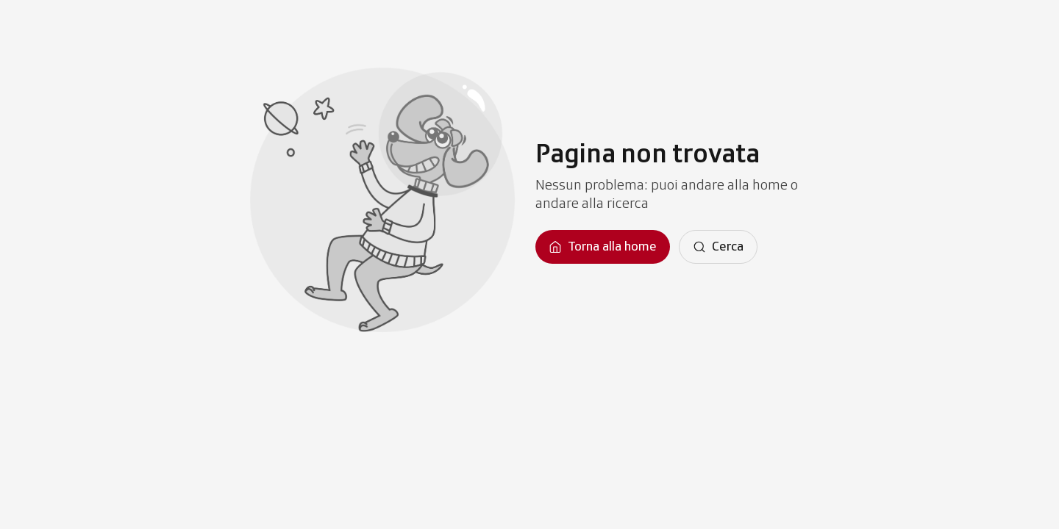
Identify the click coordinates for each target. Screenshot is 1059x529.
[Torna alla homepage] (602, 247)
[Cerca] (718, 247)
